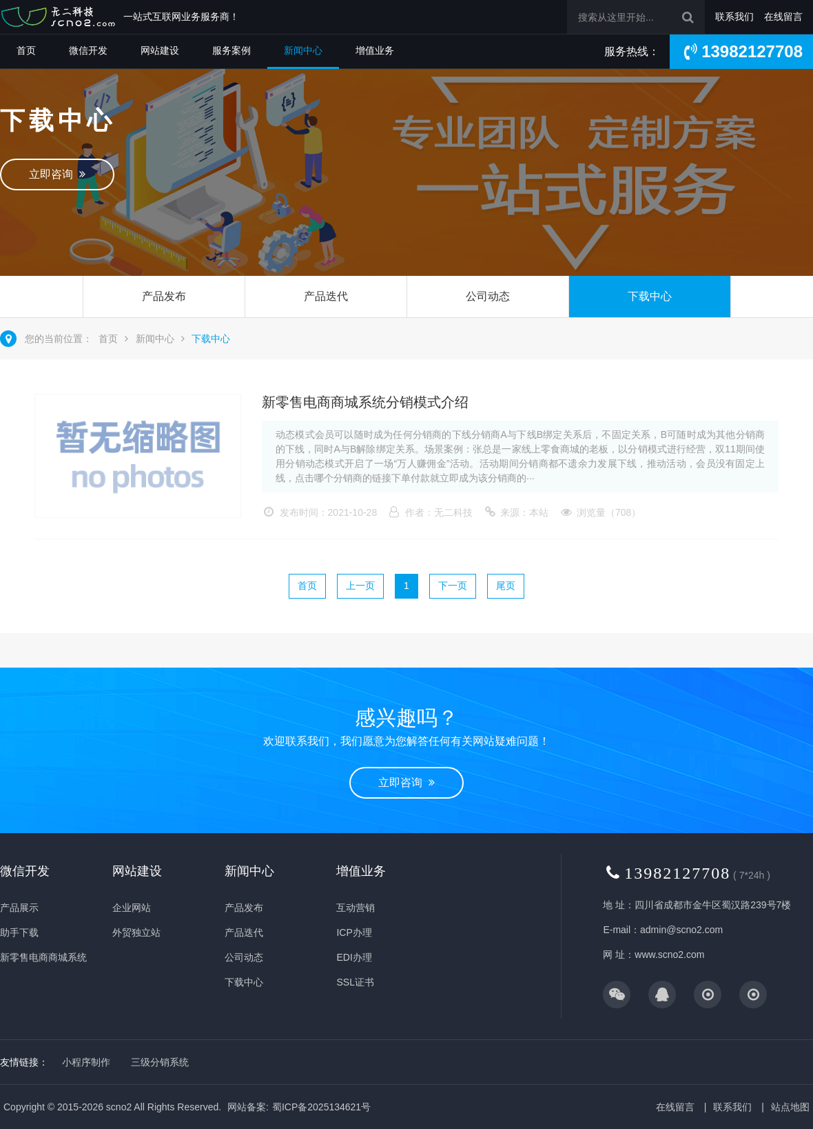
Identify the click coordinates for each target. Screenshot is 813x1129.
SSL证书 (354, 982)
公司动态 (488, 296)
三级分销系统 (160, 1062)
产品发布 (164, 296)
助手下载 (19, 932)
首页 (26, 50)
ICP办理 (353, 932)
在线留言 (783, 16)
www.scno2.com (669, 954)
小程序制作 (86, 1062)
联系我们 (734, 16)
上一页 (360, 585)
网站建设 (160, 50)
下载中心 (650, 296)
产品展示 (19, 907)
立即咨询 (57, 174)
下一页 (452, 585)
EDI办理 (353, 957)
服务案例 (231, 50)
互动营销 (355, 907)
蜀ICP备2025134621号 (321, 1106)
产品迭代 (326, 296)
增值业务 (375, 50)
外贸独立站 (136, 932)
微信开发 (88, 50)
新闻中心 (303, 50)
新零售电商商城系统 (43, 957)
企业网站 (131, 907)
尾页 (505, 585)
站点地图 (790, 1106)
